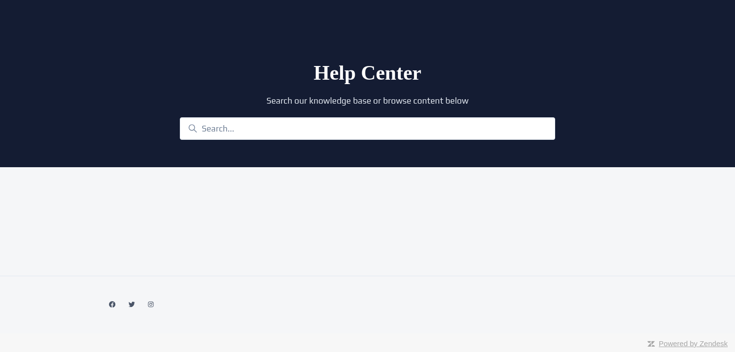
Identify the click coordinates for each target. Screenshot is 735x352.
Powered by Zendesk (693, 343)
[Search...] (367, 128)
